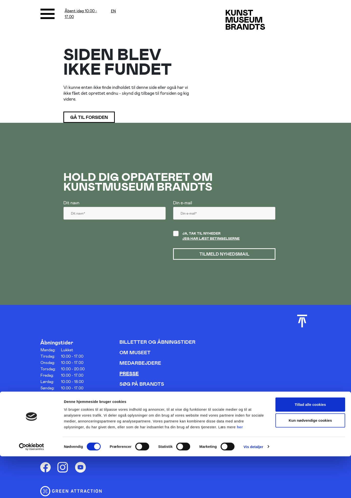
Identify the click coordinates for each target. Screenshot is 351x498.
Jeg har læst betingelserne (211, 239)
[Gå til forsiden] (249, 22)
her (240, 469)
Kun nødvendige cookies (310, 462)
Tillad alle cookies (310, 446)
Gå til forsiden (92, 118)
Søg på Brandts (141, 385)
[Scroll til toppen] (302, 322)
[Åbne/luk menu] (47, 14)
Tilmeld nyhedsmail (224, 255)
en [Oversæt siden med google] (113, 11)
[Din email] (224, 215)
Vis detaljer (253, 488)
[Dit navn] (114, 215)
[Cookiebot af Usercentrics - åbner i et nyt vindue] (31, 488)
